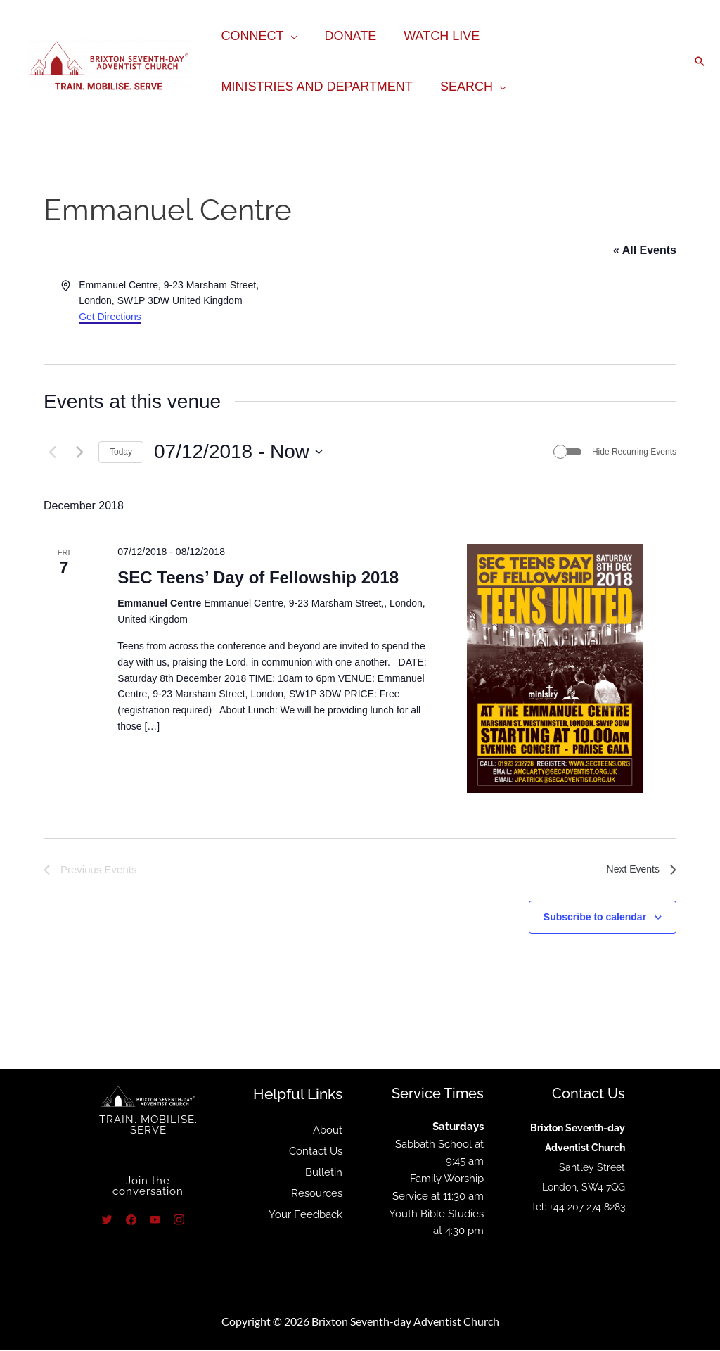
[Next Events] (79, 451)
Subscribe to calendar (595, 918)
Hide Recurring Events (634, 452)
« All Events (644, 250)
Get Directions (110, 316)
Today (121, 452)
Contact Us (315, 1152)
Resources (316, 1194)
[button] (699, 61)
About (327, 1131)
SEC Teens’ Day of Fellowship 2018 (258, 577)
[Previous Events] (52, 451)
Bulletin (323, 1173)
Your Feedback (305, 1216)
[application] (289, 36)
